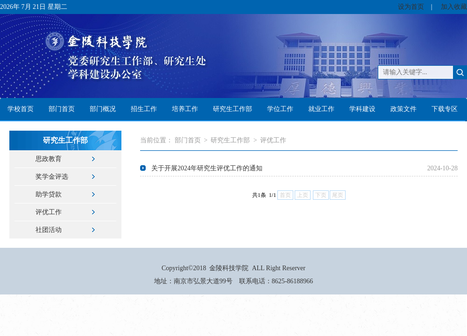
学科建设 (362, 108)
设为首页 (411, 6)
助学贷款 (48, 194)
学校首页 (20, 108)
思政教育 (48, 158)
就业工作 (321, 108)
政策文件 (403, 108)
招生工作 (144, 108)
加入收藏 (454, 6)
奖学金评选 (51, 176)
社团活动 (48, 229)
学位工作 (280, 108)
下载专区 (445, 108)
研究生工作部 (232, 108)
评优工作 (48, 212)
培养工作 (185, 108)
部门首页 (62, 108)
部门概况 (103, 108)
